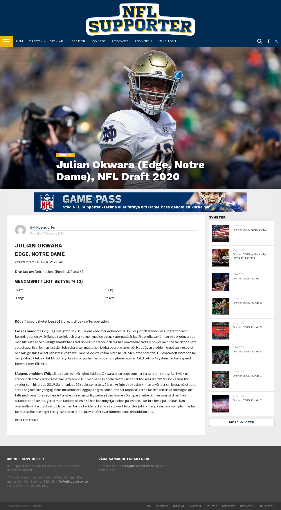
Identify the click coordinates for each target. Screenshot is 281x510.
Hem (19, 41)
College (99, 41)
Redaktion (143, 41)
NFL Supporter (44, 227)
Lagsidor (77, 41)
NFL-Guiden (167, 41)
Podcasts (120, 41)
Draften (36, 41)
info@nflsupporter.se (72, 481)
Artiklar (56, 41)
